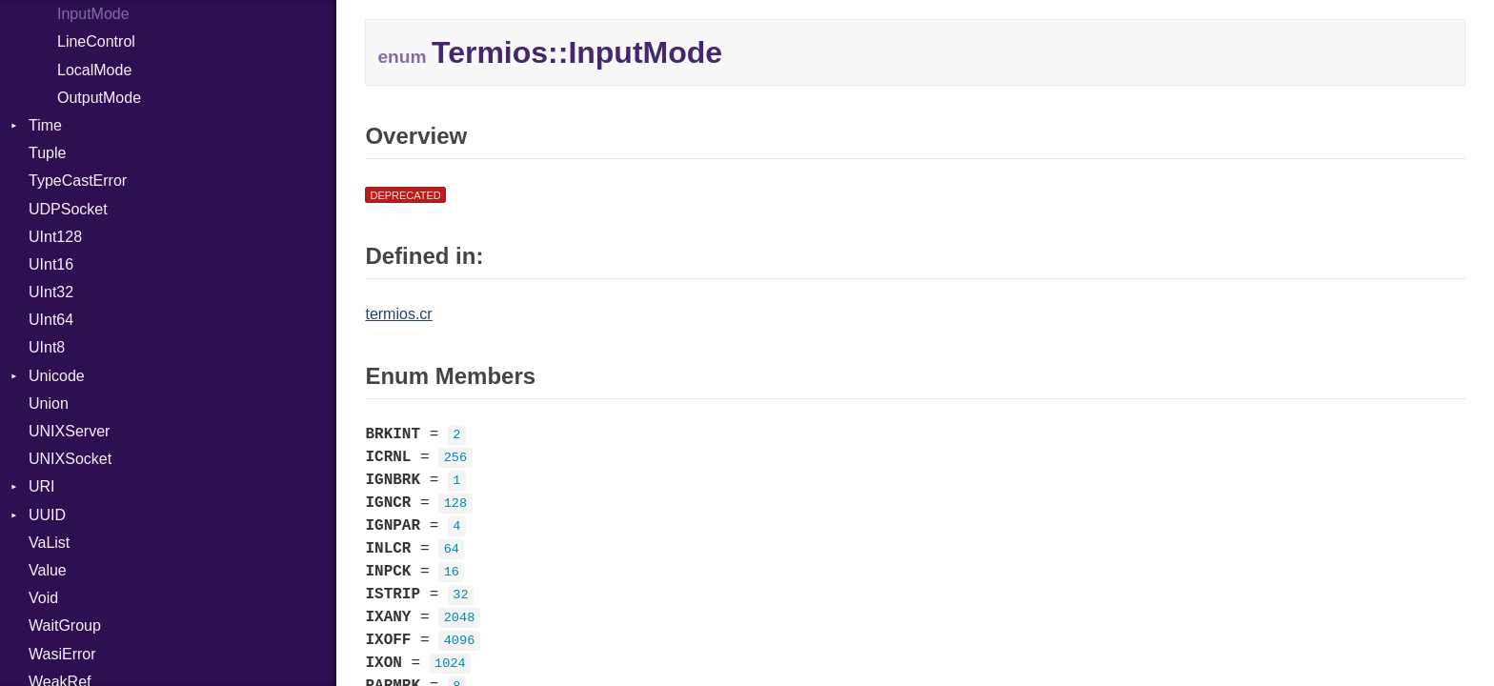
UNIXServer (69, 431)
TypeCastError (78, 180)
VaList (49, 543)
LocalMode (94, 70)
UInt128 (55, 237)
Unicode (57, 376)
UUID (47, 515)
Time (45, 125)
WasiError (62, 654)
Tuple (47, 153)
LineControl (96, 41)
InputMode (93, 14)
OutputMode (99, 98)
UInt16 (51, 264)
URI (42, 486)
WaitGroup (65, 625)
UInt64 (51, 320)
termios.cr (398, 314)
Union (49, 403)
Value (48, 570)
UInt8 (47, 347)
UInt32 (51, 292)
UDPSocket (68, 209)
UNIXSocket (70, 459)
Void (43, 598)
